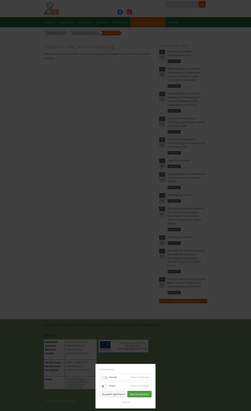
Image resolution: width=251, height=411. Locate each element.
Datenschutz (125, 402)
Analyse (112, 386)
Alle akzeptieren (139, 394)
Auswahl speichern (113, 394)
